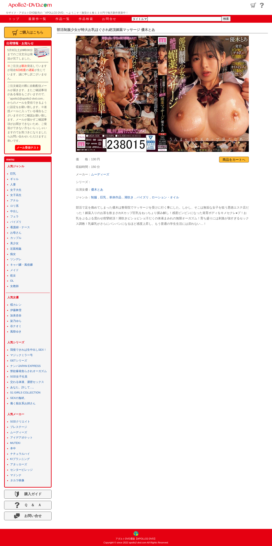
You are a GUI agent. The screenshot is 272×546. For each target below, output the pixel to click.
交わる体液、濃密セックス (27, 382)
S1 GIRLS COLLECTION (25, 392)
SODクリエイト (20, 421)
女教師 (14, 286)
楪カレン (15, 304)
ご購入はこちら (27, 32)
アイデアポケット (21, 437)
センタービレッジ (21, 469)
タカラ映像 (17, 480)
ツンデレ (15, 259)
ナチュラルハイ (20, 453)
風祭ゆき (15, 331)
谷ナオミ (15, 326)
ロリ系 (14, 205)
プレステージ (18, 427)
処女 (13, 275)
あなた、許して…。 (23, 387)
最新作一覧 (37, 19)
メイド (14, 270)
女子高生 (15, 195)
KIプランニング (20, 459)
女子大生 (15, 189)
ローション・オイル (165, 197)
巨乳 (103, 197)
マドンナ (15, 475)
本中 (13, 448)
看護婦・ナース (20, 227)
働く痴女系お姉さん (23, 403)
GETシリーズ (18, 360)
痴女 (13, 254)
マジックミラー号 (21, 355)
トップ (14, 19)
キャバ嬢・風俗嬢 (21, 264)
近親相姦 (15, 248)
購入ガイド (27, 494)
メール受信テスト (27, 147)
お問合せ (109, 19)
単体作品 (115, 197)
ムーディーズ (100, 174)
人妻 (13, 184)
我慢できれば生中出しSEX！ (28, 349)
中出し (14, 211)
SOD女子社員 (18, 376)
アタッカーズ (18, 464)
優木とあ (97, 189)
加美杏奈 (15, 315)
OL (12, 280)
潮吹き (129, 197)
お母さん (15, 232)
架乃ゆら (15, 321)
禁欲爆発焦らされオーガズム (28, 371)
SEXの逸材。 (18, 398)
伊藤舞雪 (15, 310)
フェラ (14, 216)
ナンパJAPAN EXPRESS (25, 366)
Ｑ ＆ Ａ (27, 505)
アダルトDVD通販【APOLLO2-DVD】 (136, 538)
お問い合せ (27, 516)
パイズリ (143, 197)
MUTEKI (15, 443)
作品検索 (86, 19)
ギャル (14, 179)
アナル (14, 200)
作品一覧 (62, 19)
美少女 (14, 243)
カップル (15, 237)
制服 (94, 197)
